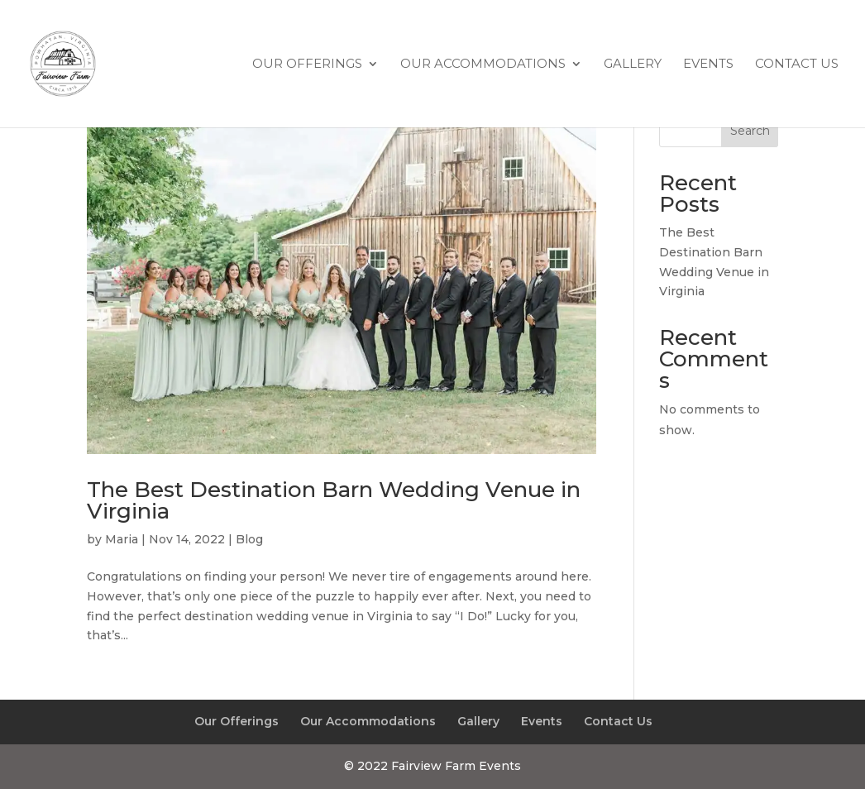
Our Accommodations (483, 64)
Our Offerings (307, 64)
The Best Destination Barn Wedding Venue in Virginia (334, 500)
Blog (249, 539)
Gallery (633, 64)
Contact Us (797, 64)
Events (708, 64)
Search (750, 130)
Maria (121, 539)
